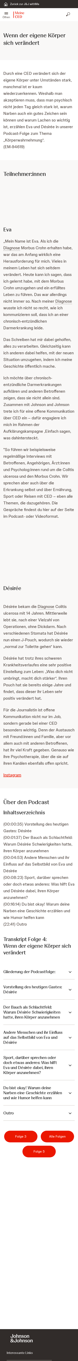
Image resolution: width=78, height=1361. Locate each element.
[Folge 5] (39, 1151)
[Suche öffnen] (68, 15)
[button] (6, 15)
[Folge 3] (20, 1136)
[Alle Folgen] (57, 1136)
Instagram (12, 775)
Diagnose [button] (11, 248)
